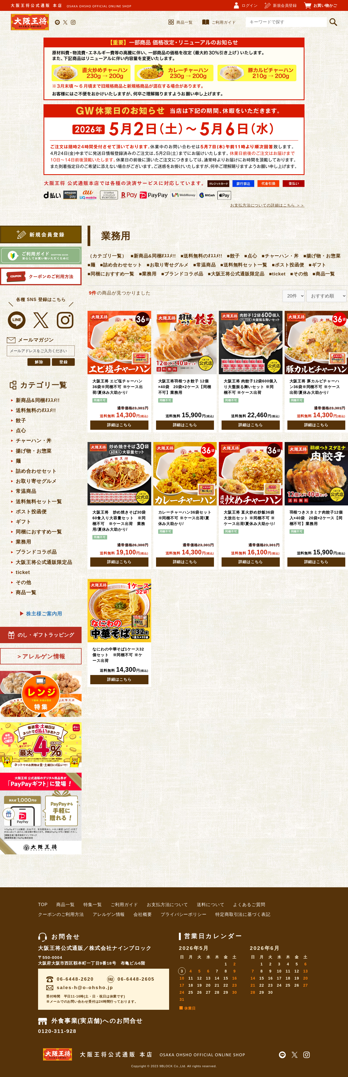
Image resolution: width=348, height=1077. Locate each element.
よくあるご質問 (249, 904)
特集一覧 (92, 904)
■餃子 (233, 256)
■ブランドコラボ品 (182, 274)
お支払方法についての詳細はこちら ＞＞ (267, 205)
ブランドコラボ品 (36, 552)
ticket (23, 572)
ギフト (23, 521)
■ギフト (317, 265)
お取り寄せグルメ (36, 481)
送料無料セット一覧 (39, 501)
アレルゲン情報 (109, 914)
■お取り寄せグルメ (167, 265)
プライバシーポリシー (184, 914)
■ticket (277, 274)
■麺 (91, 265)
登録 (64, 362)
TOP (43, 904)
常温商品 (26, 491)
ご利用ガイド (219, 22)
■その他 (299, 274)
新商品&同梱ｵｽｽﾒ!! (38, 400)
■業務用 (148, 274)
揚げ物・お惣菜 (34, 451)
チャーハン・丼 (34, 440)
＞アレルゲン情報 (40, 656)
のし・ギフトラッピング (41, 635)
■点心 (250, 256)
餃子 (21, 420)
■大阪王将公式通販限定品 (236, 274)
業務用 (23, 542)
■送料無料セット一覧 (243, 265)
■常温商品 (204, 265)
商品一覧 (181, 22)
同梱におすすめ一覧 (39, 532)
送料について (210, 904)
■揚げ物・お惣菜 (321, 256)
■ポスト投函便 (288, 265)
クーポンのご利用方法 (61, 914)
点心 (21, 430)
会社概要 (142, 914)
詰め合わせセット (36, 471)
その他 (23, 582)
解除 (39, 362)
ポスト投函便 (31, 511)
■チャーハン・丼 (280, 256)
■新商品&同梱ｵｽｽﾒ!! (153, 256)
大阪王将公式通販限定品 (44, 562)
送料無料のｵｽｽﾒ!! (36, 410)
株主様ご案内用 (40, 614)
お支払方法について (167, 904)
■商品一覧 (323, 274)
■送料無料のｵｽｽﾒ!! (201, 256)
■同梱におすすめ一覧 (111, 274)
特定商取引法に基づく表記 (243, 914)
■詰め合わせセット (121, 265)
